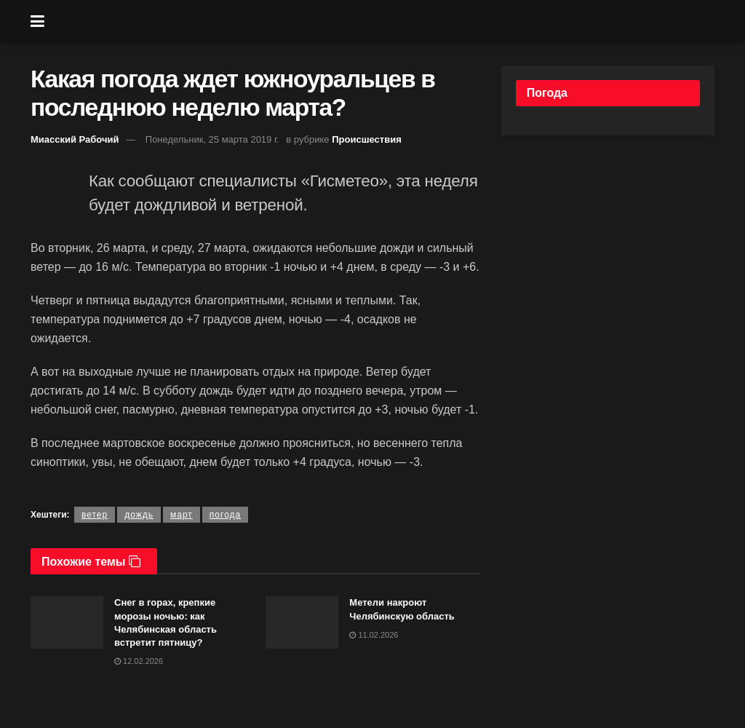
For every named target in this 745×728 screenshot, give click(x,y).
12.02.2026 (138, 661)
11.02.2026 (373, 634)
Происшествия (367, 139)
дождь (139, 515)
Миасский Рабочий (75, 139)
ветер (94, 515)
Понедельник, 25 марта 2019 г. (212, 139)
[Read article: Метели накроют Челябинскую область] (302, 622)
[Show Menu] (37, 22)
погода (225, 515)
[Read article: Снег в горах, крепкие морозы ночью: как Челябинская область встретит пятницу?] (67, 622)
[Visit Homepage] (383, 21)
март (181, 515)
